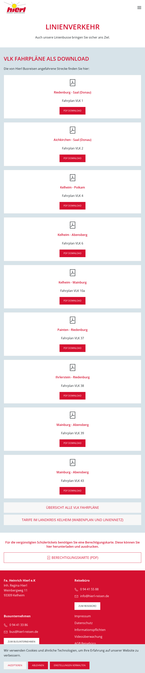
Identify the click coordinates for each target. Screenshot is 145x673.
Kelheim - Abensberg (72, 235)
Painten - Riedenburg (72, 330)
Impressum (82, 616)
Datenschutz (83, 623)
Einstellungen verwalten (69, 665)
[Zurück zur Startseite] (15, 7)
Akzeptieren (15, 665)
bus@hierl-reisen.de (23, 632)
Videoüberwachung (88, 637)
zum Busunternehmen (21, 641)
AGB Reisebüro (85, 643)
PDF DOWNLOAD (72, 110)
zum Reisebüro (87, 606)
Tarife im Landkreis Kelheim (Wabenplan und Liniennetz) (72, 520)
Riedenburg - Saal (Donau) (72, 92)
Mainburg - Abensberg (72, 425)
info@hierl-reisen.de (94, 596)
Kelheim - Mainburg (73, 282)
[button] (139, 7)
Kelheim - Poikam (72, 187)
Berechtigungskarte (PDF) (72, 557)
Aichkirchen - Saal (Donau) (72, 140)
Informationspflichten (90, 630)
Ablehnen (38, 665)
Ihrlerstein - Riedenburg (73, 377)
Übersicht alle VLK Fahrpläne (72, 507)
